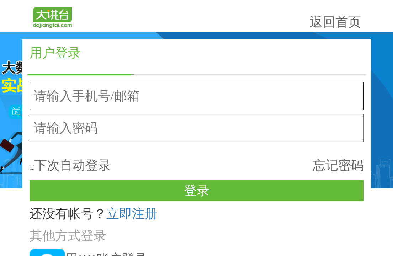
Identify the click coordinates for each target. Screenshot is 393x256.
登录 (312, 123)
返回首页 (351, 16)
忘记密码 (354, 106)
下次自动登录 (281, 107)
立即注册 (301, 137)
